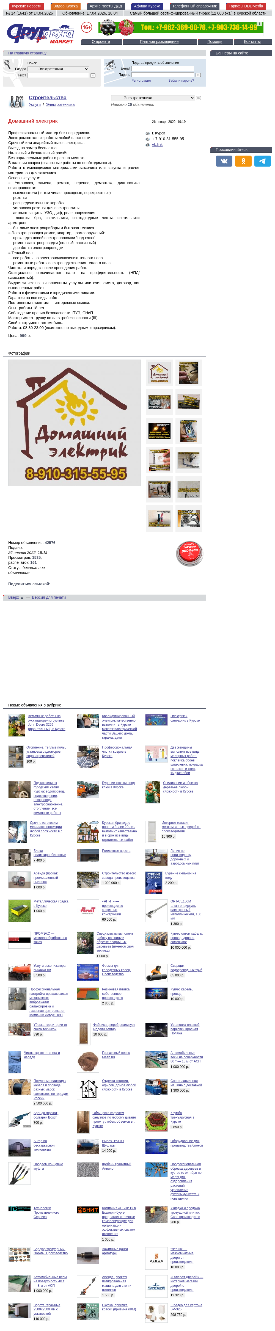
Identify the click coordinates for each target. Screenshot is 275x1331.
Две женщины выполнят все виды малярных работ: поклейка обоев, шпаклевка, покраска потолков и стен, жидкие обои (186, 760)
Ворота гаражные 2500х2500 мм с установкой (47, 1309)
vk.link (157, 144)
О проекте (101, 41)
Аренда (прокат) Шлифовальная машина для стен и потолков (116, 1283)
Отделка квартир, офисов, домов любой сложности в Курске (119, 1085)
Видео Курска (65, 6)
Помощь (214, 41)
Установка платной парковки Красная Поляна (184, 1029)
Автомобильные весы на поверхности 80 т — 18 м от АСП (186, 1057)
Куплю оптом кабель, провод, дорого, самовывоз (186, 938)
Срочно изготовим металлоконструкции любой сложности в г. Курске (46, 829)
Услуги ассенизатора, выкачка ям (50, 968)
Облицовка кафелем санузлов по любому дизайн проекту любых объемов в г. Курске (114, 1119)
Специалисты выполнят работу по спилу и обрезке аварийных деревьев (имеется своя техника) (115, 942)
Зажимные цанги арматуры (115, 1251)
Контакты (252, 41)
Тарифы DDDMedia (246, 6)
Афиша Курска (147, 6)
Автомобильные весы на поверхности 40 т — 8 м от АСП (50, 1281)
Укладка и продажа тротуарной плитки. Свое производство (185, 1212)
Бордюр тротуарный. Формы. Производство (51, 1251)
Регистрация (141, 80)
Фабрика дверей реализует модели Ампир (114, 1027)
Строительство (48, 97)
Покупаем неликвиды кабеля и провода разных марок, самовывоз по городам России (51, 1089)
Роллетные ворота (116, 851)
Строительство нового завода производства (119, 875)
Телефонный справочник (194, 6)
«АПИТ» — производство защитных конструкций (112, 907)
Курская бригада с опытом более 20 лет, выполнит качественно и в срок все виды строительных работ (119, 831)
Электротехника (60, 104)
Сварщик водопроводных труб (186, 968)
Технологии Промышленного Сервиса (46, 1212)
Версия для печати (49, 597)
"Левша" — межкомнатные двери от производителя (182, 1255)
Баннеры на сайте (232, 53)
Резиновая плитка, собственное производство (116, 993)
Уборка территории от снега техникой (50, 1027)
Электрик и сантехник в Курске (185, 718)
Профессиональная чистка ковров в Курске (117, 751)
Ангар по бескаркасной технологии (44, 1145)
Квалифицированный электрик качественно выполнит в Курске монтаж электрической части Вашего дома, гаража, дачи (119, 726)
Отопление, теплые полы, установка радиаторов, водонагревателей (46, 751)
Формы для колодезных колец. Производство (116, 970)
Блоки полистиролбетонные (50, 853)
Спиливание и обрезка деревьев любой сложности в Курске (180, 787)
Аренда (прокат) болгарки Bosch (46, 1115)
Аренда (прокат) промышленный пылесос (46, 877)
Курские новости (26, 6)
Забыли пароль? (181, 80)
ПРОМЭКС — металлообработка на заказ (50, 938)
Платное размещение (159, 41)
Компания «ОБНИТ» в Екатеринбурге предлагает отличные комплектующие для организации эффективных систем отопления (119, 1221)
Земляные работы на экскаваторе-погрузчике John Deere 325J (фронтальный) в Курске (46, 722)
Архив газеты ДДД (106, 6)
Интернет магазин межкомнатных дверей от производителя (181, 827)
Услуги (35, 104)
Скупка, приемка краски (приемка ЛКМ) (119, 1307)
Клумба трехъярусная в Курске (182, 1117)
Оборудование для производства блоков (186, 1143)
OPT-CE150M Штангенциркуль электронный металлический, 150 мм (185, 909)
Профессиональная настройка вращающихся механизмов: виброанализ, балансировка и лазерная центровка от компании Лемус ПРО (48, 1002)
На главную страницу (27, 53)
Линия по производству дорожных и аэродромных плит (184, 857)
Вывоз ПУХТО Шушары (113, 1143)
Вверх (13, 597)
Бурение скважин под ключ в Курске (118, 785)
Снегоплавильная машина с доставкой (186, 1083)
